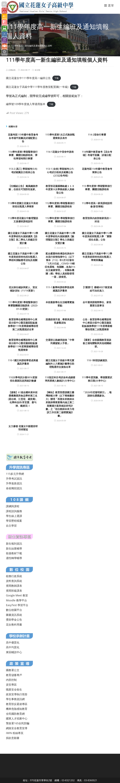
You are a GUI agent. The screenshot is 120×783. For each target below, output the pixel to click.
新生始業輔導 (14, 548)
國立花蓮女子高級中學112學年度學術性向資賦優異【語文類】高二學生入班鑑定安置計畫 (23, 238)
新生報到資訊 (14, 543)
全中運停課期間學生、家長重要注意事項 (97, 304)
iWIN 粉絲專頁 (14, 733)
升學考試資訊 (14, 478)
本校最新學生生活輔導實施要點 (60, 304)
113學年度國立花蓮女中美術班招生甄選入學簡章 (23, 205)
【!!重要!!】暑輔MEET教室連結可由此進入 (97, 289)
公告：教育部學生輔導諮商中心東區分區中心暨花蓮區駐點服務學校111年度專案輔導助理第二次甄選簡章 (97, 324)
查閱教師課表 (14, 585)
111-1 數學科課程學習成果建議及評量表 (60, 289)
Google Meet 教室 (17, 595)
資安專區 (11, 684)
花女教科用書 (14, 624)
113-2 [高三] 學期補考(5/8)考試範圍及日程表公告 (23, 170)
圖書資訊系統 (14, 615)
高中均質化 (12, 647)
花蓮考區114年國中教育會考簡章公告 (97, 170)
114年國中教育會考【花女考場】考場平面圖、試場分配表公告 (97, 155)
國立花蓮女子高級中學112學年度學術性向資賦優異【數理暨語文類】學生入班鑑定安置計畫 (60, 238)
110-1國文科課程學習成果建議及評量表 (23, 362)
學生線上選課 (14, 516)
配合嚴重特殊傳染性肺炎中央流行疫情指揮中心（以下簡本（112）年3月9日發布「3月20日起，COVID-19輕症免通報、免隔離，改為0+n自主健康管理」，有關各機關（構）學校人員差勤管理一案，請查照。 (60, 265)
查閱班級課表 (14, 590)
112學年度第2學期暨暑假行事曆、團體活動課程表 (60, 205)
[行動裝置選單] (109, 5)
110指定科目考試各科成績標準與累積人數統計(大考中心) (60, 379)
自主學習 (11, 525)
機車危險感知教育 (16, 709)
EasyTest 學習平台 (17, 605)
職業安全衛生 (14, 689)
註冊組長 (12, 70)
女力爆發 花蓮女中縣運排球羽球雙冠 (23, 428)
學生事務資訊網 (15, 699)
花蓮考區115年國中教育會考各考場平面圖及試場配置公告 (23, 138)
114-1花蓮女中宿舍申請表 (60, 151)
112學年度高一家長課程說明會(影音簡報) (97, 205)
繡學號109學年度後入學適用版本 (25, 104)
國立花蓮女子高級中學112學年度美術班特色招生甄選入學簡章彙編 (97, 257)
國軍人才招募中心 (16, 718)
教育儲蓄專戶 (14, 675)
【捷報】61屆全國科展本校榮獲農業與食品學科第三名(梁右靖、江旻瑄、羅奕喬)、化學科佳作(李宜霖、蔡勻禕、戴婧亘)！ (23, 399)
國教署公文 (12, 670)
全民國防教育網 (15, 713)
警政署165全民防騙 (17, 723)
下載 (56, 78)
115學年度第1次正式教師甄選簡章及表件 (60, 136)
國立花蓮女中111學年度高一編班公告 (28, 78)
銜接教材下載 (14, 553)
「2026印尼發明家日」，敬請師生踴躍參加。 (97, 394)
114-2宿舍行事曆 (97, 134)
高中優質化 (12, 642)
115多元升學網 (15, 474)
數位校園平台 (14, 610)
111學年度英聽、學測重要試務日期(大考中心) (97, 379)
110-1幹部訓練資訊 (97, 360)
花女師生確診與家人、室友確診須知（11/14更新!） (23, 289)
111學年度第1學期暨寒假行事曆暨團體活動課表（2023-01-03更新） (23, 306)
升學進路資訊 (14, 483)
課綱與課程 (12, 506)
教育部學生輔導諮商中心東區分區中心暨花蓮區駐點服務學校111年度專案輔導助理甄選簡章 (23, 345)
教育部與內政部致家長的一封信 (97, 219)
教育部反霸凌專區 (16, 704)
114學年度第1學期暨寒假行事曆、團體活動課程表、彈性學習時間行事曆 (23, 155)
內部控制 (11, 680)
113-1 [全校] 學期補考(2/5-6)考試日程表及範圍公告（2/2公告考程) (60, 172)
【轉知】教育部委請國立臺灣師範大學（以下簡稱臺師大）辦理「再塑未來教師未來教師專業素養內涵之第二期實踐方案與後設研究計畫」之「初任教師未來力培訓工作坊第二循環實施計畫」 (60, 404)
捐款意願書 (12, 738)
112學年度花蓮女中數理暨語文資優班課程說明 (23, 219)
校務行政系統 (14, 576)
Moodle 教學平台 (16, 600)
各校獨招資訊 (14, 488)
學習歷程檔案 (14, 520)
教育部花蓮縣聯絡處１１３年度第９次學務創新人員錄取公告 (60, 189)
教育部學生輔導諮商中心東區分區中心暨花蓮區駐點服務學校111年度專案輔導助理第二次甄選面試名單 (23, 324)
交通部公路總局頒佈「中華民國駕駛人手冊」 (60, 341)
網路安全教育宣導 (16, 728)
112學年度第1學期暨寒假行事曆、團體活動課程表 (60, 219)
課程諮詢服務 (14, 511)
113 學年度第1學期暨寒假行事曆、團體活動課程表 (97, 187)
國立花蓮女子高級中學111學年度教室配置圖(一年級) (37, 87)
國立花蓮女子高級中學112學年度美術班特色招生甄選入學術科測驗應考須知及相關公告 (23, 258)
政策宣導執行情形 (16, 694)
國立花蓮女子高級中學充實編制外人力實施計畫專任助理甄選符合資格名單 (60, 364)
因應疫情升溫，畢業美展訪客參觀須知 (60, 321)
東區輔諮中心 (14, 652)
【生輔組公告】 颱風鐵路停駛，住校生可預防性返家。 (23, 187)
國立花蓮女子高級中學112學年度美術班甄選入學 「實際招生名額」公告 (97, 236)
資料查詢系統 (14, 581)
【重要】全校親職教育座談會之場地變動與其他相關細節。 (97, 343)
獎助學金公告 (14, 619)
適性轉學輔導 (14, 558)
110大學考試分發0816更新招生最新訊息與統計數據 (23, 379)
